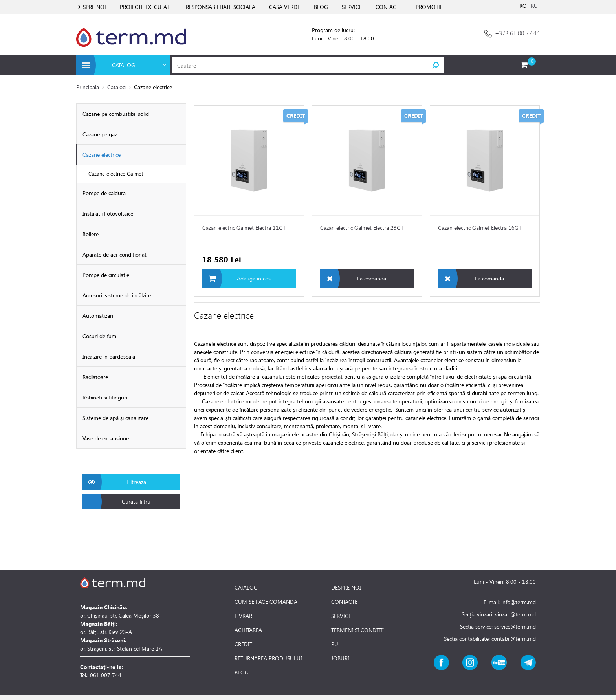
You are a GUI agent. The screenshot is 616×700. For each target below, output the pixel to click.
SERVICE (352, 7)
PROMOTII (429, 7)
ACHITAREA (248, 630)
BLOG (321, 7)
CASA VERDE (284, 7)
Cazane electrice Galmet (115, 173)
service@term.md (515, 626)
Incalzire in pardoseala (108, 356)
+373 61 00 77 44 (517, 33)
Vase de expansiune (105, 438)
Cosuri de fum (99, 336)
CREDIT (243, 644)
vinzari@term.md (515, 614)
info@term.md (518, 602)
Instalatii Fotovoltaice (107, 213)
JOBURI (340, 658)
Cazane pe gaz (99, 134)
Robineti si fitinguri (104, 397)
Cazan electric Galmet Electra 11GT (244, 227)
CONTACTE (389, 7)
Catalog (116, 87)
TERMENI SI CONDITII (357, 630)
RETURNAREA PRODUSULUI (268, 658)
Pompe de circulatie (105, 275)
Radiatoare (95, 377)
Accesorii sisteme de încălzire (116, 295)
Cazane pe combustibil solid (115, 113)
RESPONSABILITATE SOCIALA (220, 7)
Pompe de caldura (104, 193)
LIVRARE (245, 616)
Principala (87, 87)
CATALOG (246, 587)
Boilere (90, 234)
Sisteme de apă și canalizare (115, 417)
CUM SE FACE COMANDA (266, 602)
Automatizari (97, 315)
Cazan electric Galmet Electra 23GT (361, 227)
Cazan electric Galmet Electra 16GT (479, 227)
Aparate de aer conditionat (114, 254)
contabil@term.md (513, 638)
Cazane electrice (101, 154)
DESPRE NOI (91, 7)
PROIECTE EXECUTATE (146, 7)
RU (534, 5)
